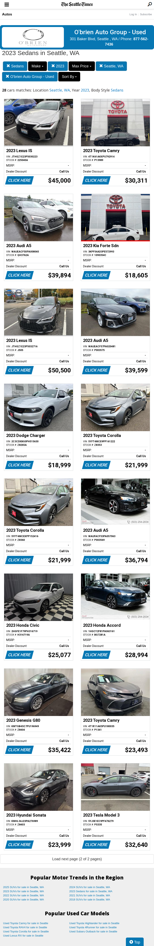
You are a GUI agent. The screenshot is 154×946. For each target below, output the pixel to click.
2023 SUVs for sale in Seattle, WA (23, 891)
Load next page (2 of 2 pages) (77, 859)
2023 (57, 66)
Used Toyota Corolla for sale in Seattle (26, 931)
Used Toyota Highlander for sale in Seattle (94, 923)
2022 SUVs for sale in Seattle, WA (23, 895)
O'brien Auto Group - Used (30, 76)
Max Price (81, 66)
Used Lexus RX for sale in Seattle (23, 935)
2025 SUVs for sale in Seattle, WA (23, 887)
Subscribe (146, 14)
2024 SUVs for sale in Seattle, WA (89, 887)
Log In (133, 14)
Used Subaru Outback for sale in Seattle (93, 931)
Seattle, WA (111, 66)
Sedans (15, 66)
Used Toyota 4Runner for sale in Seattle (93, 927)
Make (37, 66)
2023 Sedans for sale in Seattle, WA (90, 891)
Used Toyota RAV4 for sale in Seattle (25, 927)
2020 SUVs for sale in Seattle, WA (23, 899)
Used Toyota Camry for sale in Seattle (25, 923)
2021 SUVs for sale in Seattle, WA (89, 895)
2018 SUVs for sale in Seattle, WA (89, 899)
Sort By (69, 77)
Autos (7, 14)
